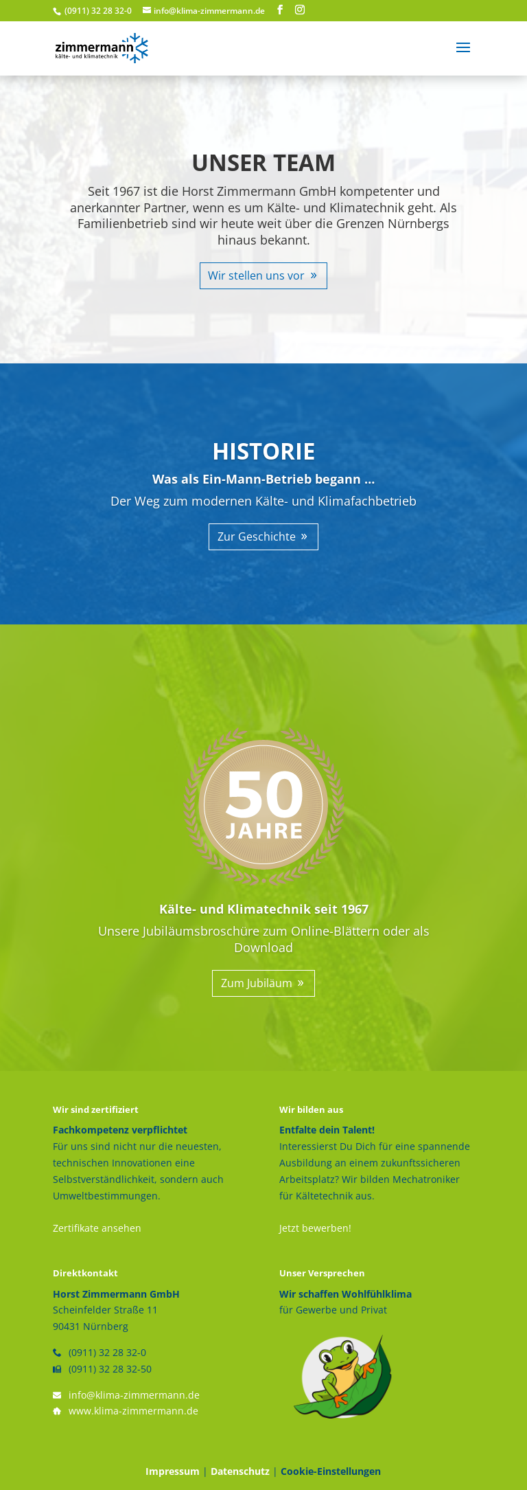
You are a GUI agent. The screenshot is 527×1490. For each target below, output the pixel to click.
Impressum (172, 1471)
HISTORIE (263, 451)
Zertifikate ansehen (97, 1227)
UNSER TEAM (263, 162)
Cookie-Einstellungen (331, 1471)
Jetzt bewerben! (315, 1227)
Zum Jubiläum (256, 983)
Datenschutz (240, 1471)
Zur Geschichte (257, 536)
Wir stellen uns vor (256, 275)
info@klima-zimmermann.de (134, 1394)
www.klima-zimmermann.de (133, 1410)
